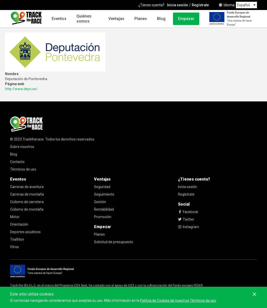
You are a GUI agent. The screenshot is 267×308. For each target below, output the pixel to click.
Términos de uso (23, 169)
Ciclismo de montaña (26, 209)
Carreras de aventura (27, 187)
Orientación (19, 224)
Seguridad (102, 187)
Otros (14, 247)
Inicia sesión (177, 5)
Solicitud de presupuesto (113, 242)
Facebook (188, 212)
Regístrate (200, 5)
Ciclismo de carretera (27, 202)
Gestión (100, 202)
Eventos (59, 18)
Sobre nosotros (22, 147)
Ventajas (116, 18)
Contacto (17, 162)
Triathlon (17, 239)
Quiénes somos (84, 19)
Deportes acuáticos (25, 232)
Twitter (186, 219)
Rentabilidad (104, 209)
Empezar (186, 18)
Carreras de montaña (27, 194)
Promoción (102, 217)
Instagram (188, 227)
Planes (140, 18)
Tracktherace (33, 139)
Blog (161, 18)
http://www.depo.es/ (21, 89)
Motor (15, 217)
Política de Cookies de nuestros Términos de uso (178, 300)
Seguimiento (104, 194)
